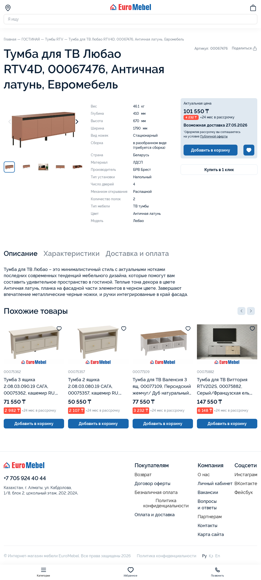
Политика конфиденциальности (166, 503)
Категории (43, 572)
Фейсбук (244, 492)
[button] (241, 311)
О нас (204, 474)
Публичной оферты (214, 136)
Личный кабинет (215, 483)
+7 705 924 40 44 (25, 478)
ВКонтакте (246, 483)
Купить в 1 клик (219, 169)
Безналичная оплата (156, 492)
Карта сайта (211, 534)
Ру (204, 556)
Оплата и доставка (155, 514)
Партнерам (210, 516)
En (217, 556)
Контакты (207, 525)
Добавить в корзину (210, 150)
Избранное (130, 572)
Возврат (143, 474)
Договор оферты (152, 483)
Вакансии (208, 492)
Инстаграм (246, 474)
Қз (211, 556)
